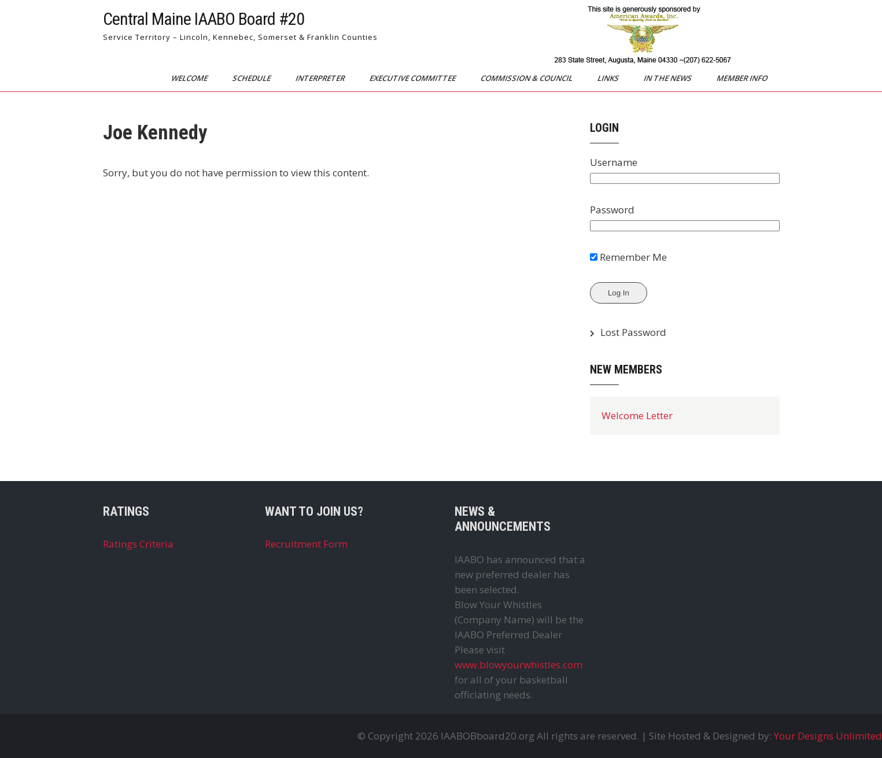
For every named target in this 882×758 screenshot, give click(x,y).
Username (613, 162)
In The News (668, 78)
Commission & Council (527, 78)
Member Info (742, 78)
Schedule (252, 78)
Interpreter (320, 78)
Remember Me (628, 257)
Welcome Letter (637, 415)
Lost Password (633, 332)
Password (612, 209)
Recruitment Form (306, 543)
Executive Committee (413, 78)
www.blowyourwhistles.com (518, 664)
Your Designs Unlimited (828, 735)
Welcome (189, 78)
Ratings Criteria (138, 543)
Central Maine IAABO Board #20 (203, 19)
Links (608, 78)
